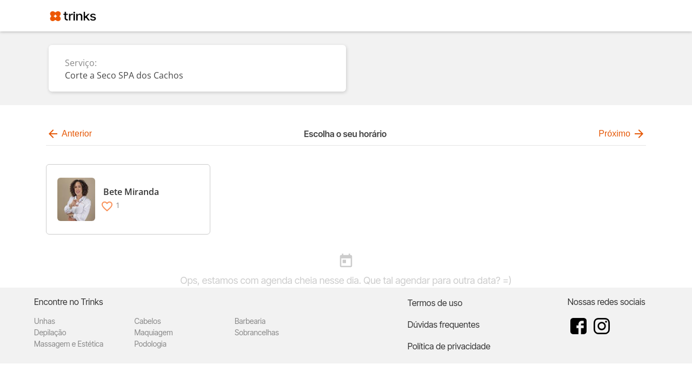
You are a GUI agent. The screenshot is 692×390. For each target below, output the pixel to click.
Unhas (44, 321)
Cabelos (147, 321)
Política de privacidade (449, 346)
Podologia (150, 343)
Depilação (50, 332)
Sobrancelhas (257, 332)
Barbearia (250, 321)
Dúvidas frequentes (444, 324)
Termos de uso (435, 302)
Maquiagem (153, 332)
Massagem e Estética (68, 343)
